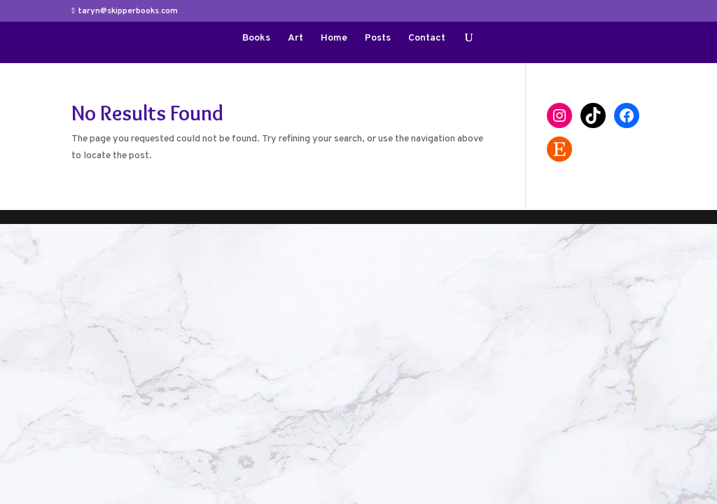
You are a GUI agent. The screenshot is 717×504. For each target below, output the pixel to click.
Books (256, 39)
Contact (426, 39)
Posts (378, 39)
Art (295, 39)
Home (334, 39)
